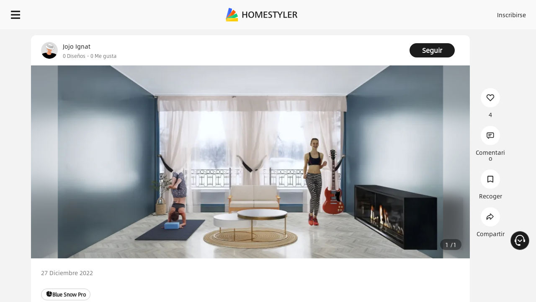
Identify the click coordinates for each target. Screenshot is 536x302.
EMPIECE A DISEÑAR (491, 12)
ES (435, 12)
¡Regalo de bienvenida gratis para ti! (340, 35)
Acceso (373, 12)
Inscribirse (405, 12)
